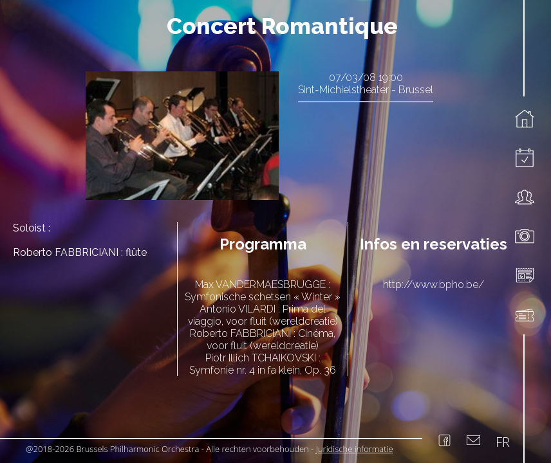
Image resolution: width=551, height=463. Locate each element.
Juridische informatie (354, 449)
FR (503, 442)
